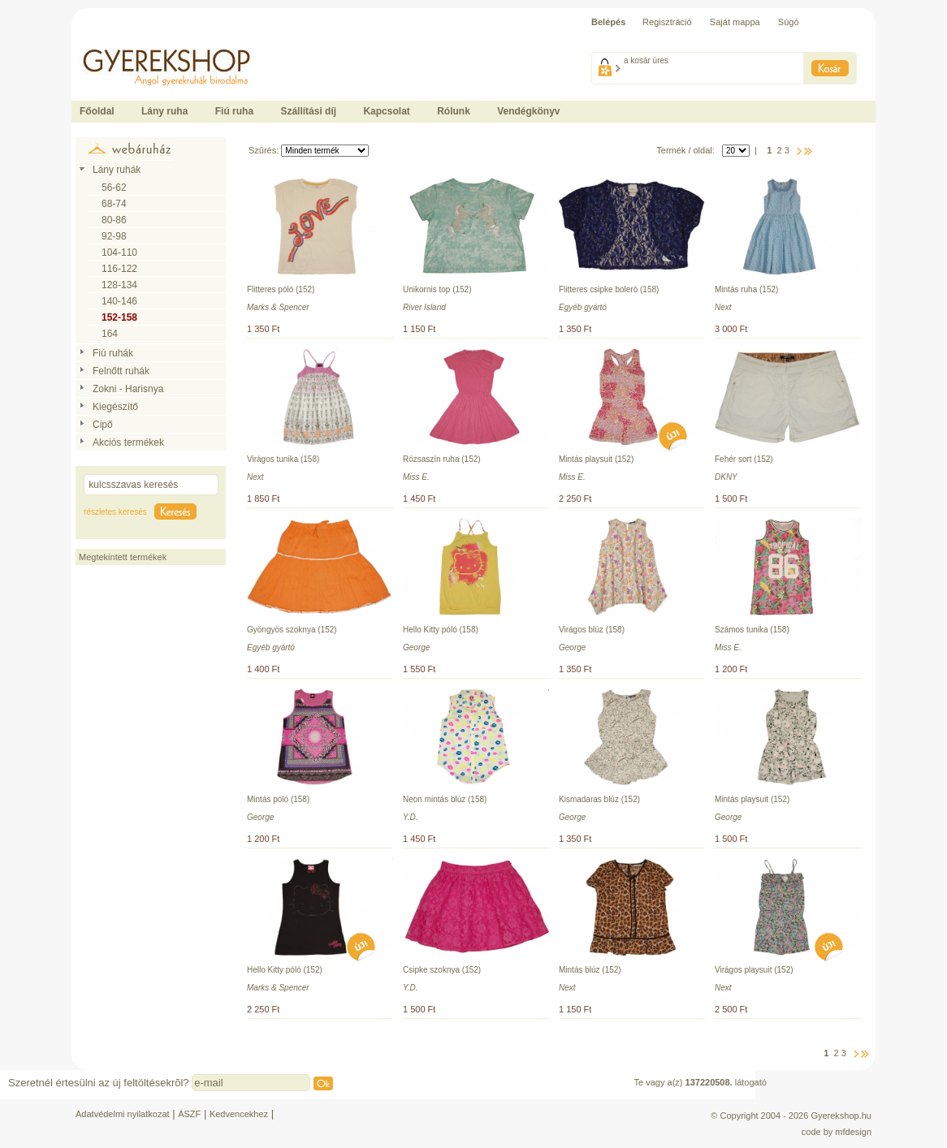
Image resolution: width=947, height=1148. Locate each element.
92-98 (114, 236)
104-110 (119, 252)
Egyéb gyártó (583, 307)
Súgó (788, 22)
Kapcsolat (386, 111)
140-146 (119, 301)
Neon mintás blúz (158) (444, 799)
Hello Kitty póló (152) (284, 969)
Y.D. (410, 817)
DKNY (726, 477)
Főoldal (97, 111)
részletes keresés (115, 511)
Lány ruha (164, 111)
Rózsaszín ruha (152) (442, 459)
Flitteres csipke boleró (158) (609, 289)
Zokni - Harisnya (128, 389)
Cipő (103, 424)
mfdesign (853, 1132)
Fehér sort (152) (744, 459)
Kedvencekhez (239, 1114)
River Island (424, 307)
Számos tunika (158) (752, 629)
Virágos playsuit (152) (754, 969)
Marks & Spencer (278, 307)
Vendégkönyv (528, 111)
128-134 (119, 285)
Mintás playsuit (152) (596, 459)
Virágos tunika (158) (283, 459)
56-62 (114, 187)
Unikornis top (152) (437, 289)
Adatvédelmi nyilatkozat (123, 1114)
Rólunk (453, 111)
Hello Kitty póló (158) (440, 629)
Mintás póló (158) (278, 799)
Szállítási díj (308, 111)
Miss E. (416, 477)
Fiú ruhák (113, 353)
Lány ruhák (117, 169)
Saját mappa (735, 22)
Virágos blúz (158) (592, 629)
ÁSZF (189, 1114)
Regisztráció (667, 22)
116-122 (119, 268)
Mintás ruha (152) (746, 289)
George (416, 647)
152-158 (119, 317)
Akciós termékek (128, 442)
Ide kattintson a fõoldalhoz (123, 40)
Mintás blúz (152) (590, 969)
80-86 (114, 220)
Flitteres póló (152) (280, 289)
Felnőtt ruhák (121, 371)
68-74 (114, 203)
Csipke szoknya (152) (442, 969)
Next (723, 307)
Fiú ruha (234, 111)
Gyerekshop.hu (841, 1115)
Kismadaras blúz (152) (599, 799)
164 (110, 333)
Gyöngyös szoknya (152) (292, 629)
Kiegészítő (115, 406)
